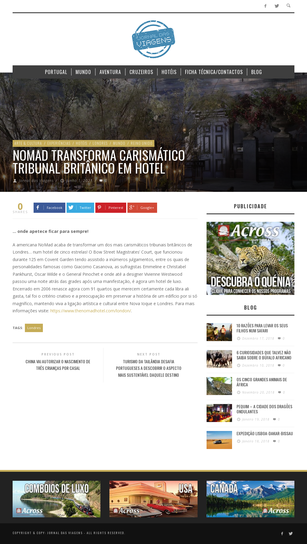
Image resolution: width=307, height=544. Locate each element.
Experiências (58, 143)
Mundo (119, 143)
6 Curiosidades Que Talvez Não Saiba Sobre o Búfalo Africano (264, 355)
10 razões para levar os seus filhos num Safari (262, 328)
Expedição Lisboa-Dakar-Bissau (265, 433)
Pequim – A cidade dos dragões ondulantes (264, 409)
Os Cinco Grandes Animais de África (262, 382)
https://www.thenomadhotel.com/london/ (90, 311)
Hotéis (81, 143)
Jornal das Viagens (36, 180)
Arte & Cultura (28, 143)
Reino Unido (142, 143)
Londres (100, 143)
